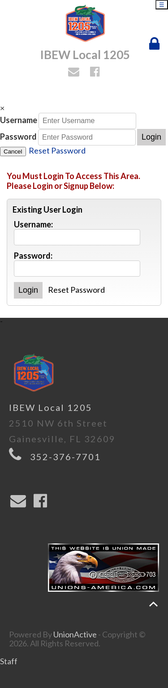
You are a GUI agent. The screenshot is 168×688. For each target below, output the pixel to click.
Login (151, 136)
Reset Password (57, 150)
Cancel (13, 151)
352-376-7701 (65, 456)
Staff (8, 661)
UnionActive (75, 634)
